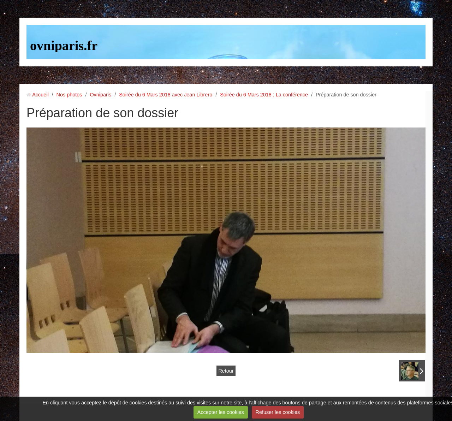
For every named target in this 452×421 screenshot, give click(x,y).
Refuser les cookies (278, 412)
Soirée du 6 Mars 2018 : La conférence (264, 94)
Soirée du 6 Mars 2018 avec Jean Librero (165, 94)
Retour (225, 371)
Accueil (40, 94)
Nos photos (69, 94)
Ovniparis (100, 94)
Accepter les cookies (220, 412)
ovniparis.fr (63, 45)
